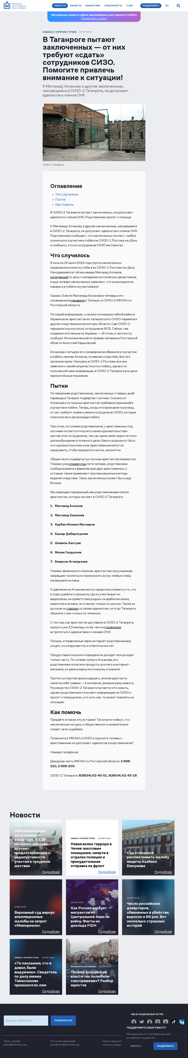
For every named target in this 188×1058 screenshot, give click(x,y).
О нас (129, 5)
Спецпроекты (113, 5)
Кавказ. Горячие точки (60, 32)
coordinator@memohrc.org (64, 1044)
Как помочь (64, 204)
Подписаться (63, 1020)
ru (167, 5)
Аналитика (92, 5)
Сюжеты (75, 5)
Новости (60, 5)
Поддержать (150, 5)
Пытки (60, 199)
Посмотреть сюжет (94, 18)
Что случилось (66, 194)
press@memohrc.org (15, 1044)
